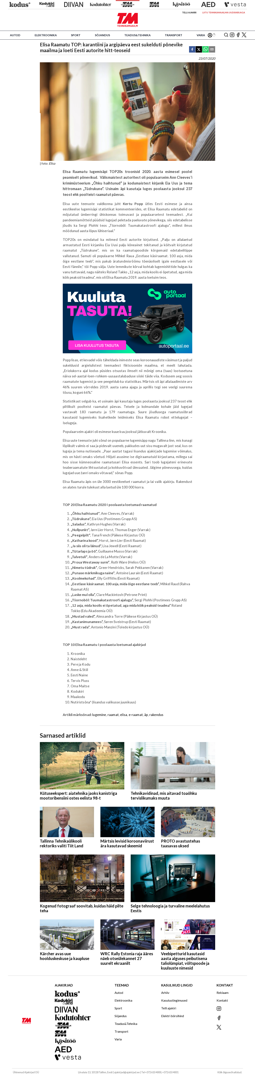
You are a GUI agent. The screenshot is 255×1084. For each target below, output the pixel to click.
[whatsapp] (205, 49)
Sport (75, 35)
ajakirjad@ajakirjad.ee (127, 1072)
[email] (212, 49)
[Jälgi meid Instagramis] (232, 35)
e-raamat (136, 715)
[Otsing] (226, 35)
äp (146, 715)
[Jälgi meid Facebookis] (238, 35)
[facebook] (192, 49)
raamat (113, 715)
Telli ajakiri (189, 12)
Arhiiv (165, 992)
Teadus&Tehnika (137, 35)
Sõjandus (102, 35)
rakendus (156, 715)
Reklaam (223, 992)
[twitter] (199, 49)
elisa (123, 715)
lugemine (99, 715)
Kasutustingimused (174, 1000)
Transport (173, 35)
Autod (15, 35)
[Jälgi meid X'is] (244, 35)
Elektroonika (46, 35)
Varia (201, 35)
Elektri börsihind (172, 1016)
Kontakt (222, 1000)
